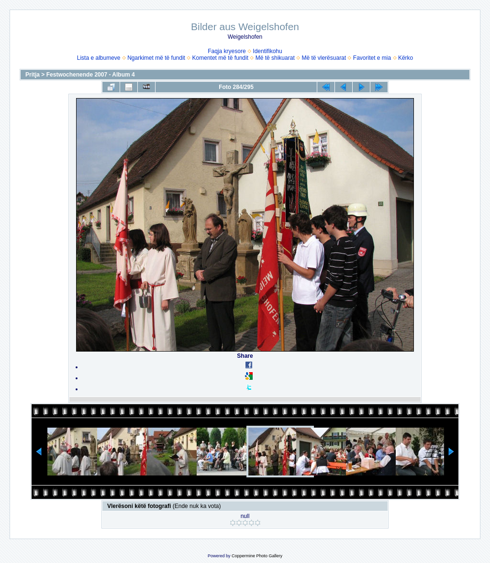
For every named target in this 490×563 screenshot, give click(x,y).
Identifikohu (267, 51)
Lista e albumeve (99, 58)
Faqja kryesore (226, 51)
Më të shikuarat (275, 58)
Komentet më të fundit (220, 58)
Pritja (32, 74)
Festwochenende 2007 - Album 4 (90, 74)
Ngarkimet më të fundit (156, 58)
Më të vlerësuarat (323, 58)
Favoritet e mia (372, 58)
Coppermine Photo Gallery (257, 555)
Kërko (405, 58)
